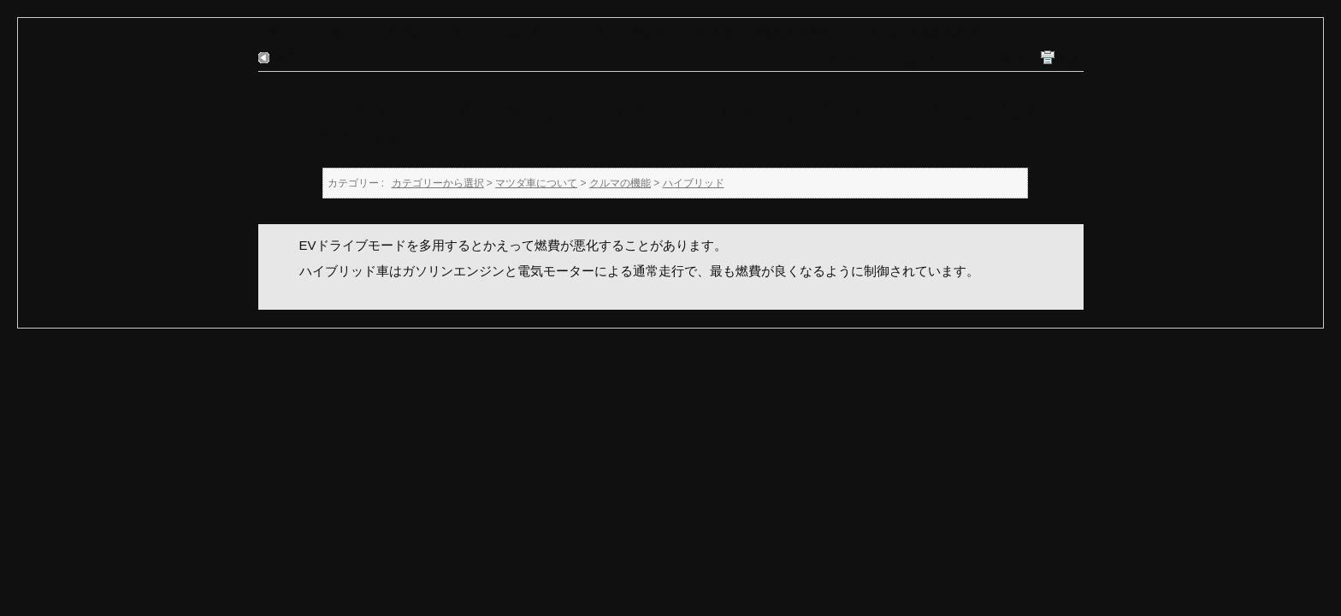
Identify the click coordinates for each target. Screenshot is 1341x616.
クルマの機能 (495, 32)
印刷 (1066, 59)
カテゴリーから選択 (304, 32)
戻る (285, 57)
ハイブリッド (573, 32)
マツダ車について (407, 32)
